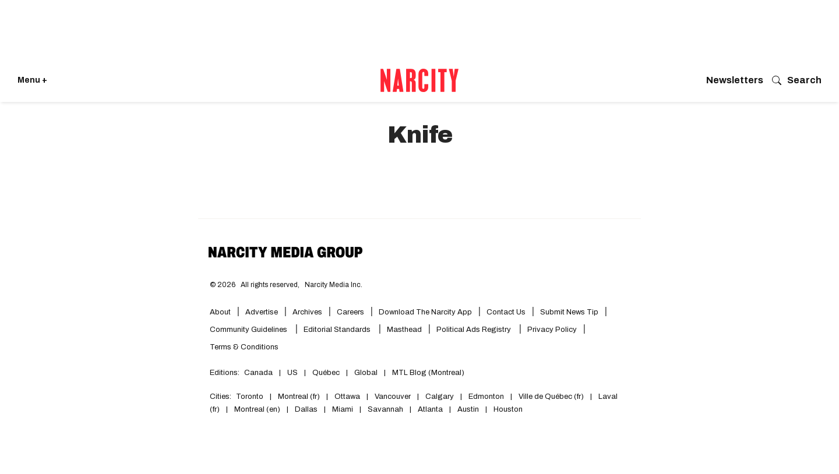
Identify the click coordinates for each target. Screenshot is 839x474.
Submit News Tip (569, 312)
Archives (307, 312)
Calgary (439, 396)
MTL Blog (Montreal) (428, 373)
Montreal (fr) (299, 396)
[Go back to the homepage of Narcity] (419, 80)
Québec (326, 373)
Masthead (404, 330)
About (220, 312)
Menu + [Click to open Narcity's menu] (32, 80)
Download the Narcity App (425, 312)
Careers (350, 312)
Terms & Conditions (244, 347)
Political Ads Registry (474, 330)
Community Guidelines (249, 330)
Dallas (306, 409)
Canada (258, 373)
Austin (468, 409)
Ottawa (347, 396)
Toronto (249, 396)
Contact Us (506, 312)
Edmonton (486, 396)
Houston (508, 409)
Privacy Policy (552, 330)
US (292, 373)
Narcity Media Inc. (333, 285)
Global (366, 373)
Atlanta (430, 409)
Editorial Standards (338, 330)
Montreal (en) (257, 409)
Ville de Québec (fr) (551, 396)
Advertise (261, 312)
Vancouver (393, 396)
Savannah (385, 409)
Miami (342, 409)
